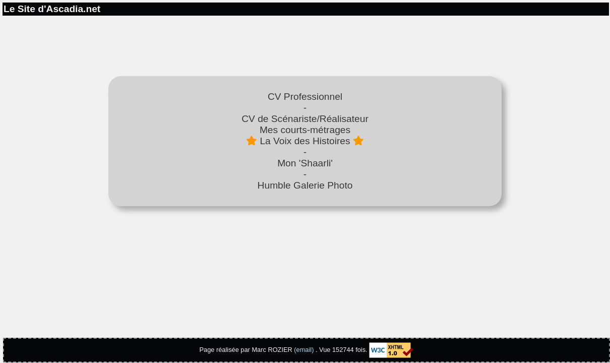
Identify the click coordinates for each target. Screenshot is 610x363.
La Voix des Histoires (305, 141)
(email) (304, 349)
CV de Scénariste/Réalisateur (305, 118)
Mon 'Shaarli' (305, 163)
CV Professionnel (305, 96)
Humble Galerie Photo (305, 185)
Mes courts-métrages (305, 130)
